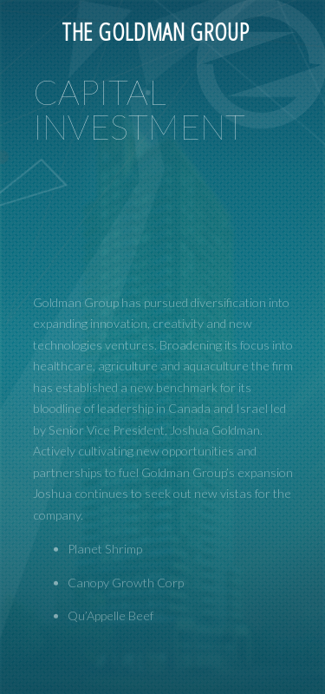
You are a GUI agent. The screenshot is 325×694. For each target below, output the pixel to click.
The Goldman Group (156, 31)
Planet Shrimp (105, 603)
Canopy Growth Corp (126, 637)
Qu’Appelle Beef (110, 671)
